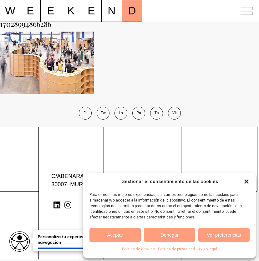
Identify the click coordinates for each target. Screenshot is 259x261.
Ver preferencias (224, 235)
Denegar (169, 235)
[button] (246, 181)
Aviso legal (207, 249)
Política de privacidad (176, 249)
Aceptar (115, 235)
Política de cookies (138, 249)
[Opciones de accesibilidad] (19, 241)
